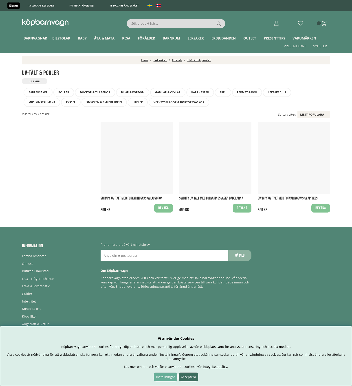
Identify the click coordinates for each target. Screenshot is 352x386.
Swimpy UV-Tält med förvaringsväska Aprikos (288, 198)
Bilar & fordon (132, 92)
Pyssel (71, 102)
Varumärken (304, 38)
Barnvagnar (35, 38)
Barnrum (171, 38)
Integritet (29, 301)
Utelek (177, 60)
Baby (82, 38)
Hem (144, 60)
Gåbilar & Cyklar (167, 92)
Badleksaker (38, 92)
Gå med (239, 255)
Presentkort (295, 46)
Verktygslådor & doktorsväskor (179, 102)
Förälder (146, 38)
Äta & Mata (104, 38)
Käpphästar (200, 92)
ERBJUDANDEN (223, 38)
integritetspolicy (215, 366)
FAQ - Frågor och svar (38, 278)
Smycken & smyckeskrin (104, 102)
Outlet (249, 38)
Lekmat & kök (247, 92)
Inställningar (165, 377)
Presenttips (274, 38)
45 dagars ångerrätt (124, 5)
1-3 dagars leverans (41, 5)
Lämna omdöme (34, 256)
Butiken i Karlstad (35, 271)
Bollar (63, 92)
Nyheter (320, 46)
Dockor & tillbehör (95, 92)
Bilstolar (61, 38)
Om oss (27, 263)
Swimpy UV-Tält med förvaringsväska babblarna (211, 198)
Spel (223, 92)
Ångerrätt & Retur (35, 324)
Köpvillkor (29, 316)
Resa (126, 38)
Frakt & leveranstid (36, 286)
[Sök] (176, 23)
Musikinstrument (42, 102)
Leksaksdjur (277, 92)
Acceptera (188, 377)
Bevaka (163, 208)
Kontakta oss (31, 309)
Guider (27, 294)
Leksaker (196, 38)
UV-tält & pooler (199, 60)
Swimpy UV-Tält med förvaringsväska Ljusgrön (132, 198)
